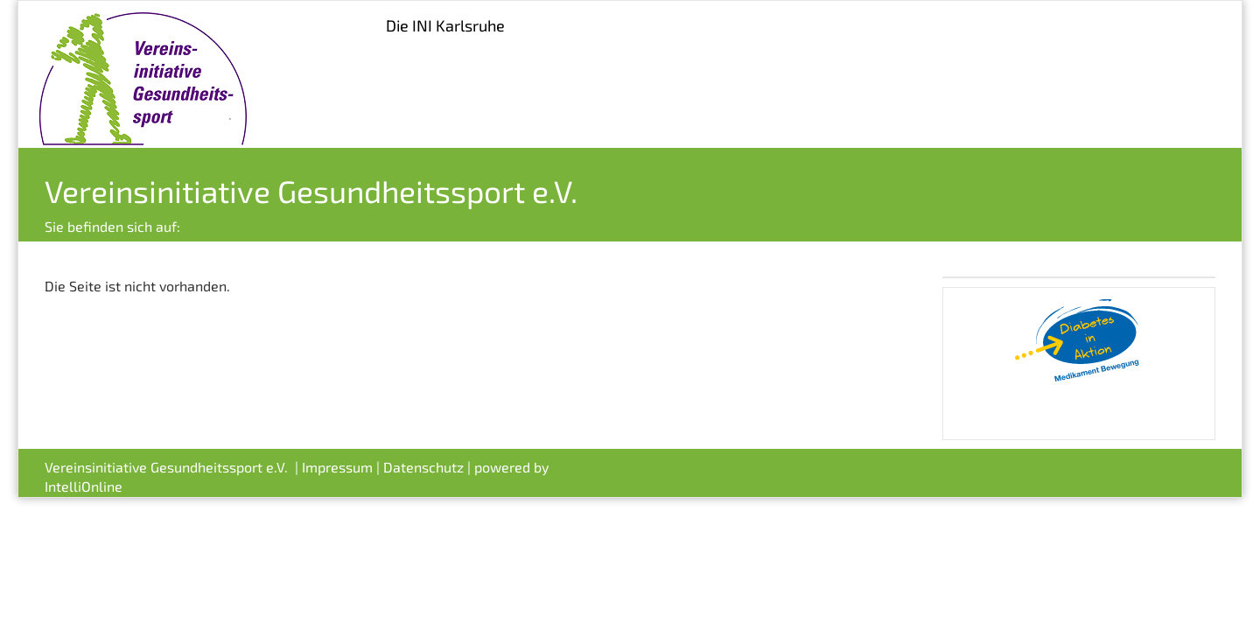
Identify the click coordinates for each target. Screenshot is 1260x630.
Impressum (337, 466)
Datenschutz (423, 466)
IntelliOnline (83, 486)
